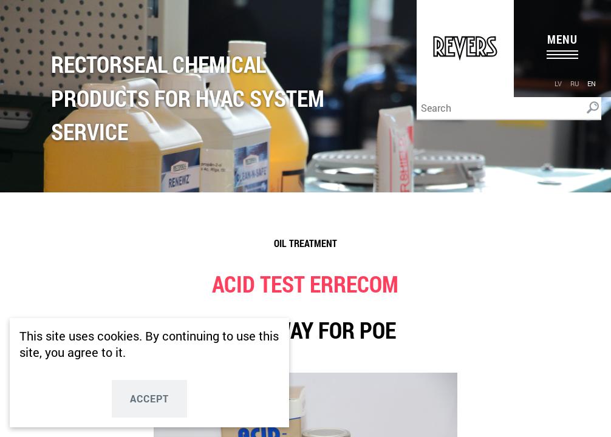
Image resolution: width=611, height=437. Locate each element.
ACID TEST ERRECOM (305, 283)
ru (574, 83)
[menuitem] (558, 83)
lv (558, 83)
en (591, 83)
